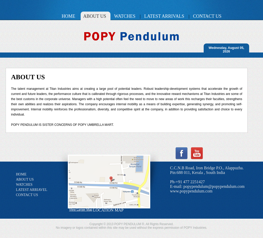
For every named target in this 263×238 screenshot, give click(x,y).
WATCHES (24, 185)
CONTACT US (27, 195)
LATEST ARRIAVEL (31, 190)
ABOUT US (25, 179)
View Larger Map (80, 209)
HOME (21, 174)
